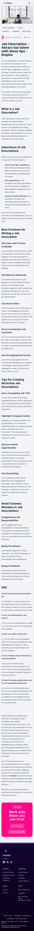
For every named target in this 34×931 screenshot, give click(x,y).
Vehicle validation (23, 881)
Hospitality (21, 878)
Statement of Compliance (22, 915)
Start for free (17, 826)
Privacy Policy (8, 915)
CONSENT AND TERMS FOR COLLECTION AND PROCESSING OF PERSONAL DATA (14, 926)
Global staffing (22, 872)
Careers (5, 892)
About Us (6, 889)
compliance (15, 31)
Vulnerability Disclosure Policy (17, 918)
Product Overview (8, 872)
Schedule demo (17, 832)
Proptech (21, 875)
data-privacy (26, 31)
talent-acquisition (9, 28)
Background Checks (9, 875)
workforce (6, 31)
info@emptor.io (24, 889)
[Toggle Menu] (29, 3)
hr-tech (20, 28)
